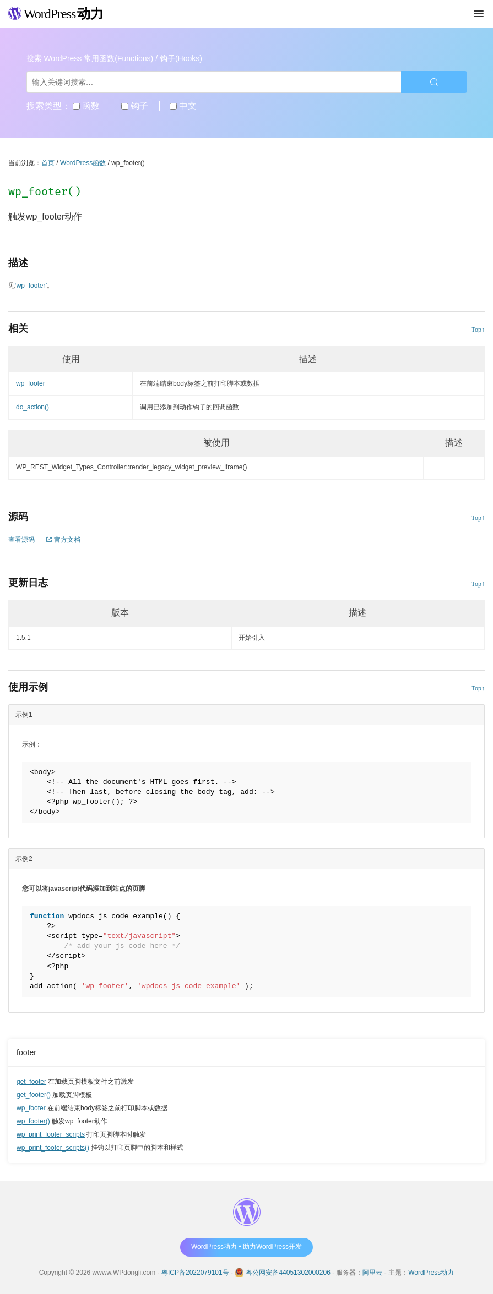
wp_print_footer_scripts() (53, 1148)
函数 (86, 106)
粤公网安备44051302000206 (288, 1272)
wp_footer (31, 1108)
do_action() (32, 407)
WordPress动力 (431, 1272)
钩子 (134, 106)
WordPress (56, 14)
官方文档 (63, 540)
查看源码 (21, 540)
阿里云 (372, 1272)
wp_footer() (33, 1121)
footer (26, 1052)
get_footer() (34, 1095)
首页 (48, 163)
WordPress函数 (83, 163)
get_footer (31, 1081)
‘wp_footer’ (31, 285)
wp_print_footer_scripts (51, 1134)
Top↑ (478, 329)
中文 (183, 106)
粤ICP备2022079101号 (195, 1272)
